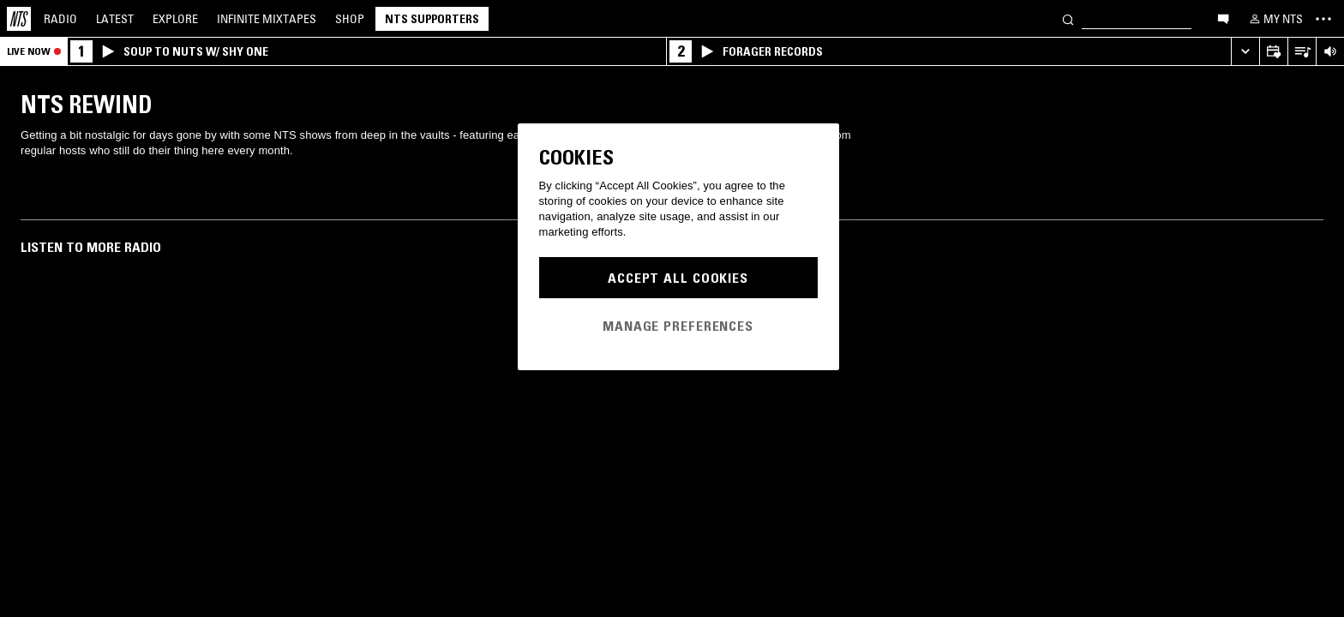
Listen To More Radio (91, 246)
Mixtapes (266, 19)
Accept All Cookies (678, 277)
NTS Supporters (432, 19)
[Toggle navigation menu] (1323, 19)
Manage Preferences (678, 325)
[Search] (1068, 18)
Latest (115, 19)
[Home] (19, 19)
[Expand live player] (1245, 52)
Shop (349, 19)
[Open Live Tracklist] (1301, 52)
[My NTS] (1274, 19)
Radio (60, 19)
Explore (175, 19)
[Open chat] (1223, 18)
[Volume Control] (1330, 52)
